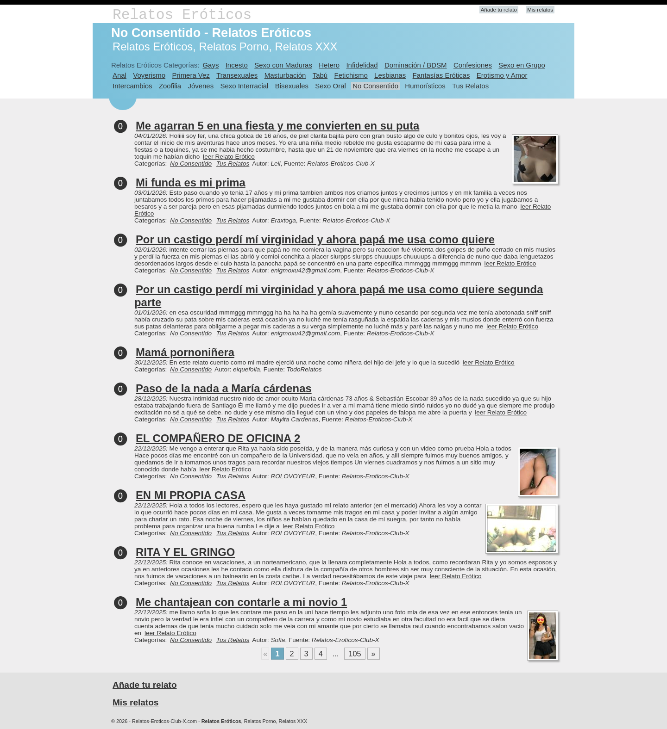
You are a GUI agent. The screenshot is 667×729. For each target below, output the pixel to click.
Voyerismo (149, 75)
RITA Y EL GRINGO (185, 552)
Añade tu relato (499, 9)
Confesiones (472, 65)
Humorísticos (425, 86)
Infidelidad (362, 65)
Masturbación (285, 75)
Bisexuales (291, 86)
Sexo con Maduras (283, 65)
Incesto (237, 65)
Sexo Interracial (244, 86)
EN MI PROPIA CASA (190, 495)
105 (354, 653)
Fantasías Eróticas (441, 75)
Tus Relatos (470, 86)
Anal (119, 75)
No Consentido (375, 86)
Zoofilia (170, 86)
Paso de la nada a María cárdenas (224, 388)
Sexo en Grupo (521, 65)
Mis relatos (540, 9)
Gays (210, 65)
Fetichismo (351, 75)
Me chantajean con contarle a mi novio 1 (241, 602)
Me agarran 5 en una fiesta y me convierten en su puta (277, 125)
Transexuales (237, 75)
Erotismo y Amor (502, 75)
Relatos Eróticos (182, 15)
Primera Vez (190, 75)
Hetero (329, 65)
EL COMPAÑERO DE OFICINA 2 (218, 438)
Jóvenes (201, 86)
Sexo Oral (330, 86)
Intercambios (132, 86)
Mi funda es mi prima (190, 182)
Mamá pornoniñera (185, 352)
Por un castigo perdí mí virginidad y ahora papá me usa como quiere (315, 239)
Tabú (320, 75)
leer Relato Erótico (229, 156)
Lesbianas (390, 75)
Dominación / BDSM (415, 65)
